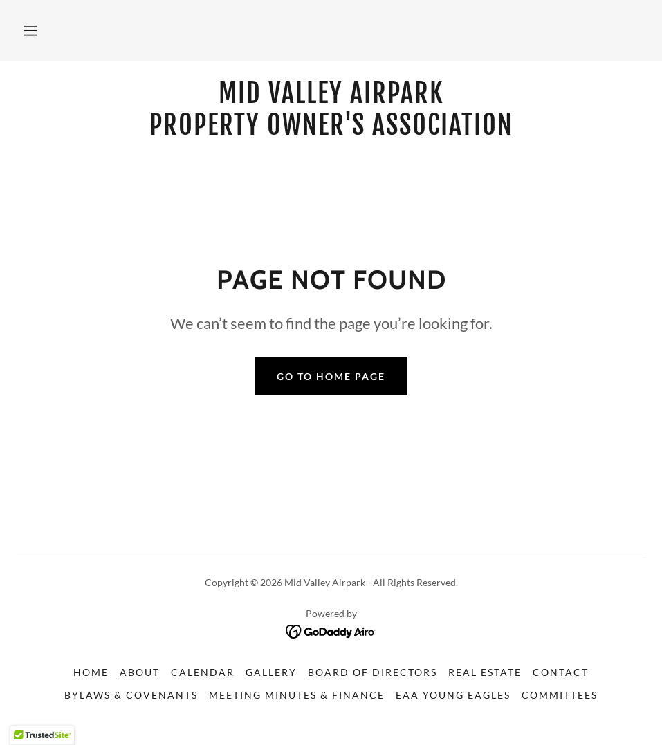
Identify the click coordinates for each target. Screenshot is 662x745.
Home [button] (91, 672)
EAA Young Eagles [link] (453, 695)
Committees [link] (560, 695)
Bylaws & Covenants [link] (131, 695)
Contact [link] (561, 672)
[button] (30, 30)
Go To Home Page (331, 376)
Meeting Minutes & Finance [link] (297, 695)
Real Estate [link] (485, 672)
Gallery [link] (271, 672)
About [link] (140, 672)
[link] (331, 130)
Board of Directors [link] (372, 672)
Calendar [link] (203, 672)
